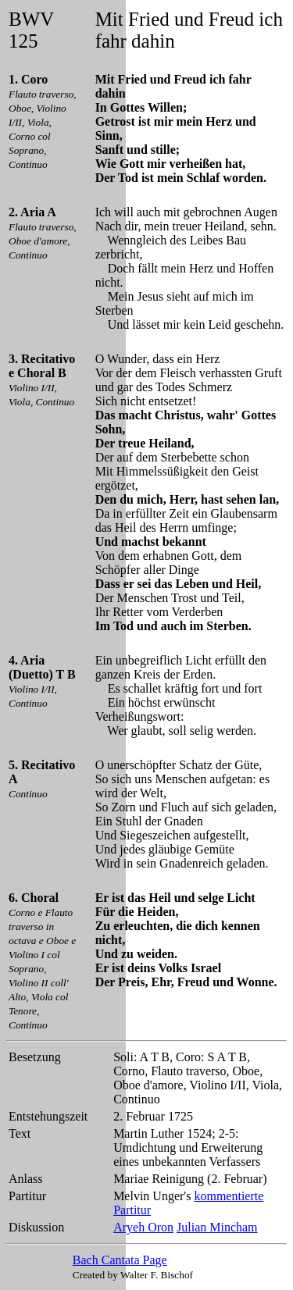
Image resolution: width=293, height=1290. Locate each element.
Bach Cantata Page (120, 1260)
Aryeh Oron (143, 1227)
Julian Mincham (217, 1227)
